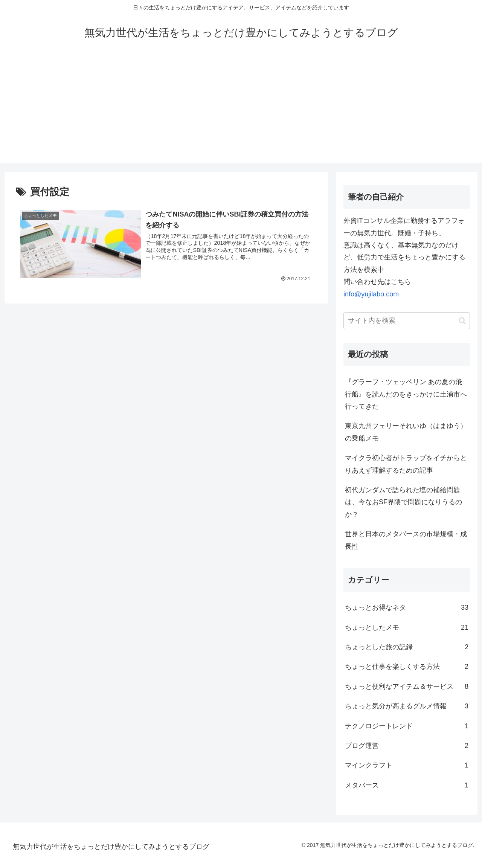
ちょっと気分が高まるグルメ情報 (406, 706)
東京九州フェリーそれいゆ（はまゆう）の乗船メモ (406, 432)
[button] (462, 320)
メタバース (406, 785)
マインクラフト (406, 765)
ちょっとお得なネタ (406, 607)
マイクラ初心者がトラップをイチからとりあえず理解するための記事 (406, 464)
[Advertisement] (241, 110)
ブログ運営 (406, 746)
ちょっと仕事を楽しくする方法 (406, 667)
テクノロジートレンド (406, 726)
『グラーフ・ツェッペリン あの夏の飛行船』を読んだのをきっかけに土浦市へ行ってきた (406, 394)
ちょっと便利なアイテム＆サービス (406, 687)
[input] (406, 320)
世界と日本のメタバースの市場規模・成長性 (406, 540)
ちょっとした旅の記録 (406, 647)
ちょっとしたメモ (406, 627)
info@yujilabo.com (371, 294)
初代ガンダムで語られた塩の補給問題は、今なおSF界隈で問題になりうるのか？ (403, 502)
